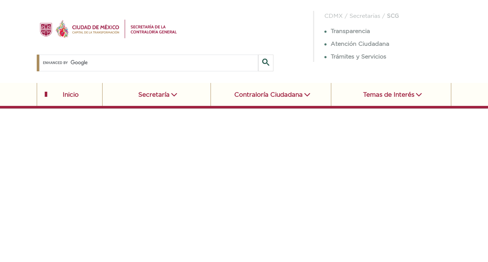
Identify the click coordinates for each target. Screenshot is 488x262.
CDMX (333, 15)
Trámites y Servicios (355, 56)
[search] (147, 63)
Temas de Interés (389, 94)
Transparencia (347, 31)
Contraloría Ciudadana (269, 94)
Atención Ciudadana (356, 43)
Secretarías (364, 15)
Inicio (71, 94)
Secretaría (154, 94)
